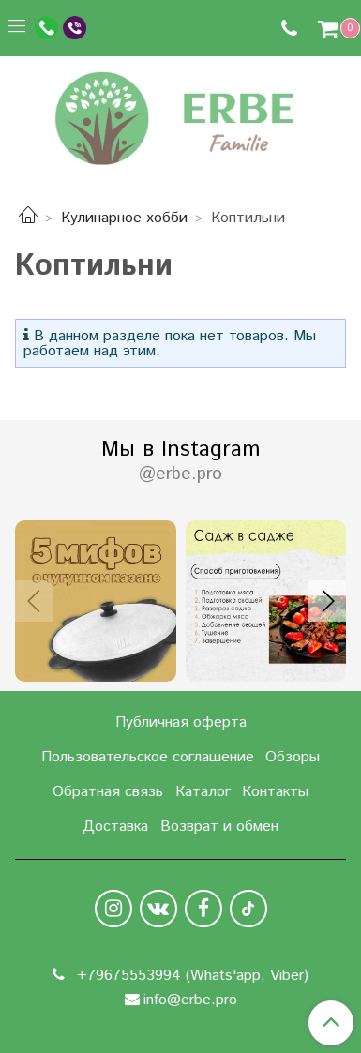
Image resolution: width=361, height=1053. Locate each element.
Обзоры (292, 757)
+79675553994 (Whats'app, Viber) (190, 975)
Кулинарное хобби (124, 218)
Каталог (203, 792)
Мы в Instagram (180, 461)
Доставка (115, 826)
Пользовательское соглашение (147, 757)
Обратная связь (108, 792)
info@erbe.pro (190, 1000)
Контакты (275, 792)
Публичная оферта (181, 722)
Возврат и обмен (219, 826)
